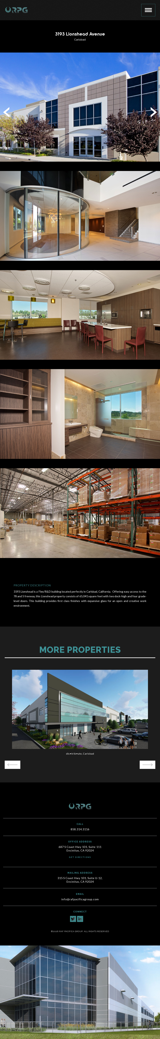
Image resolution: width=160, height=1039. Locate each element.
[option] (80, 713)
